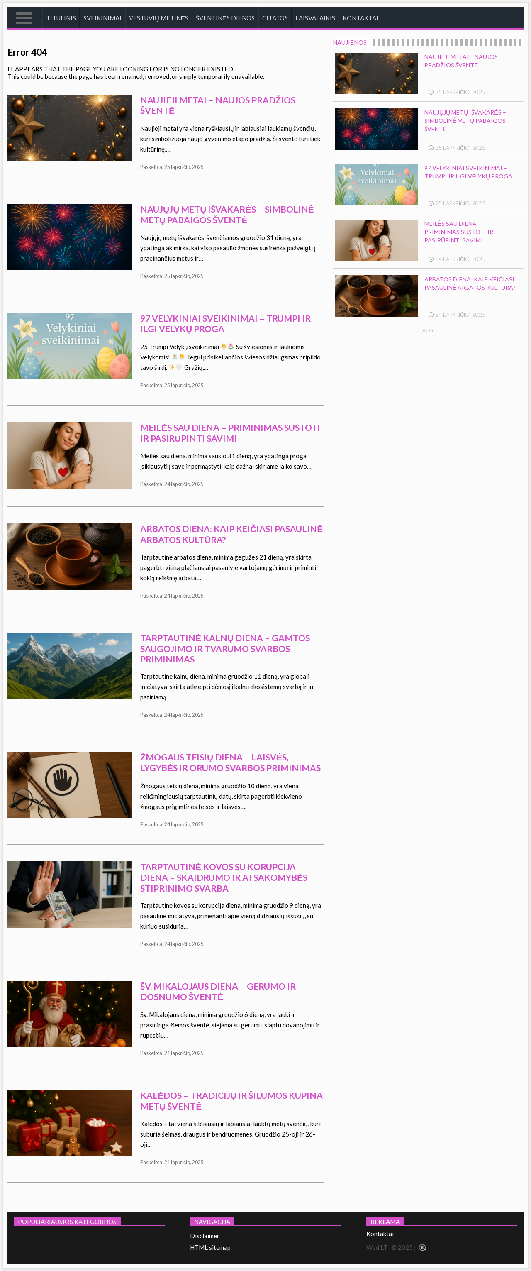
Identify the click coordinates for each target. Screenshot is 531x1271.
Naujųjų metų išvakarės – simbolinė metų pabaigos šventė (227, 214)
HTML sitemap (210, 1247)
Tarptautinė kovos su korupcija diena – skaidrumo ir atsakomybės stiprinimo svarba (223, 877)
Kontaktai (360, 18)
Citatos (275, 18)
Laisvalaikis (315, 18)
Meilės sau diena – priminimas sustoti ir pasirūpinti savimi (230, 432)
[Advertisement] (454, 412)
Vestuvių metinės (158, 18)
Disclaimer (204, 1235)
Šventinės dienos (225, 18)
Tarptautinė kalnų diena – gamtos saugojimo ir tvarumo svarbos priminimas (225, 648)
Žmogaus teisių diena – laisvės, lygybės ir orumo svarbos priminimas (230, 762)
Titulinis (61, 18)
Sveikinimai (102, 18)
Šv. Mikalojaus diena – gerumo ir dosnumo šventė (218, 991)
